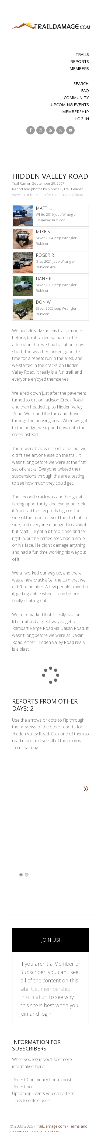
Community (76, 97)
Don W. (43, 302)
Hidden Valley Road (50, 176)
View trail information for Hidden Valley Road (47, 194)
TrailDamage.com (50, 26)
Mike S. (43, 232)
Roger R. (45, 255)
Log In (82, 118)
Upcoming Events (70, 104)
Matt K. (44, 208)
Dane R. (44, 279)
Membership (75, 111)
